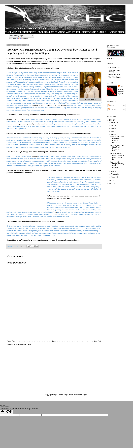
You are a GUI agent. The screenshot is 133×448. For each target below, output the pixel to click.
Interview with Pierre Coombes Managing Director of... (117, 139)
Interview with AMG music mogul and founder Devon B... (117, 156)
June (112, 128)
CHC (122, 86)
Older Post (97, 341)
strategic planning (21, 124)
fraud (55, 212)
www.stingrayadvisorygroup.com (42, 240)
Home (54, 341)
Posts (111, 105)
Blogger (84, 395)
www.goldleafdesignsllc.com (68, 240)
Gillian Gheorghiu (114, 74)
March (113, 171)
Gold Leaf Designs (66, 170)
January (114, 177)
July (112, 125)
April (112, 134)
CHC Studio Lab (114, 67)
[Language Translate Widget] (21, 36)
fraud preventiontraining (38, 124)
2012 (111, 184)
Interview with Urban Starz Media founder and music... (117, 148)
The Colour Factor (115, 77)
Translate (22, 39)
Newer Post (11, 341)
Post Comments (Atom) (23, 345)
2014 (111, 181)
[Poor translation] (9, 412)
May (112, 131)
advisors (34, 156)
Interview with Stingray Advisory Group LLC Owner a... (117, 164)
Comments (112, 109)
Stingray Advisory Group (62, 115)
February (114, 174)
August (113, 122)
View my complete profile (121, 92)
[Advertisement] (54, 329)
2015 (111, 120)
